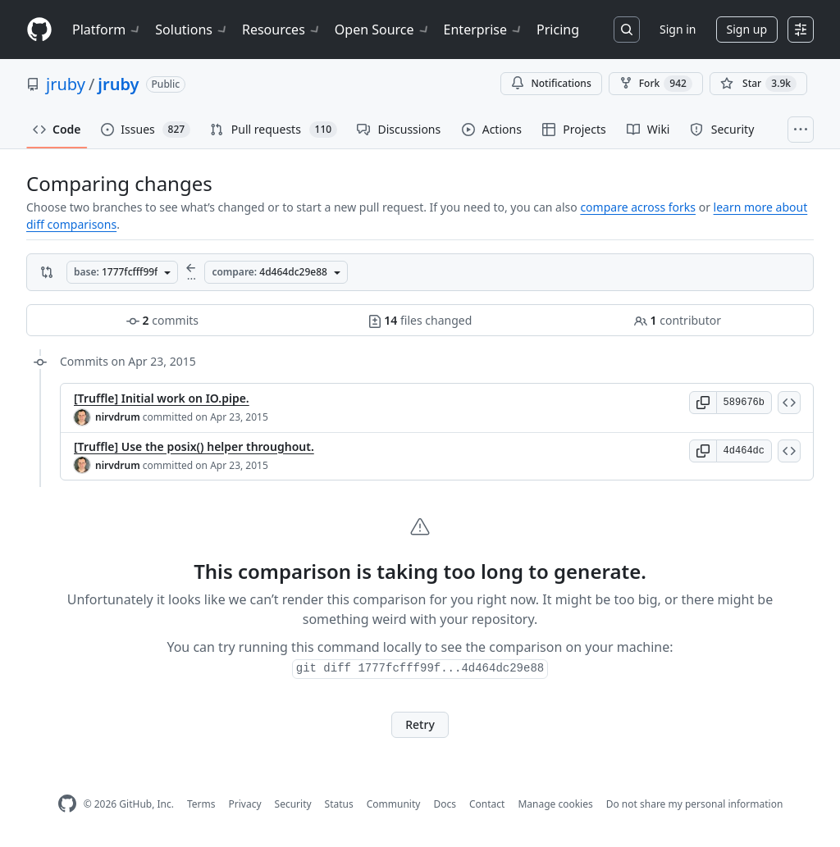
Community (394, 804)
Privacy (245, 804)
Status (339, 804)
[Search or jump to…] (626, 29)
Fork (655, 83)
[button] (703, 402)
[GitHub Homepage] (67, 804)
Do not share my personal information (694, 804)
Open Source (383, 29)
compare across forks (638, 207)
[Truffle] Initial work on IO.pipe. (161, 398)
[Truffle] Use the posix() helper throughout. (194, 446)
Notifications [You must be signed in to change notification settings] (551, 83)
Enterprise (483, 29)
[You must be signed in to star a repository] (758, 83)
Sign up (747, 29)
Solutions (192, 29)
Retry (420, 724)
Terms (201, 804)
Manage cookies (555, 804)
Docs (444, 804)
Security (293, 804)
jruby (65, 84)
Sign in (678, 29)
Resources (282, 29)
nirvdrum (117, 417)
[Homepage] (39, 29)
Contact (486, 804)
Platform (107, 29)
